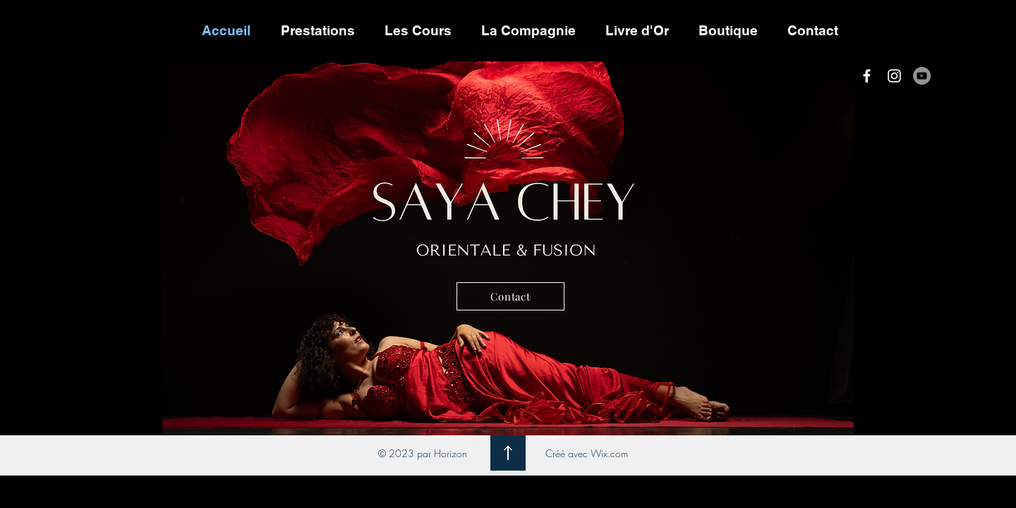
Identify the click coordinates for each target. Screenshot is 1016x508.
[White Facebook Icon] (867, 76)
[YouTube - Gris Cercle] (922, 76)
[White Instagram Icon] (894, 76)
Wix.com (609, 453)
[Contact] (510, 296)
